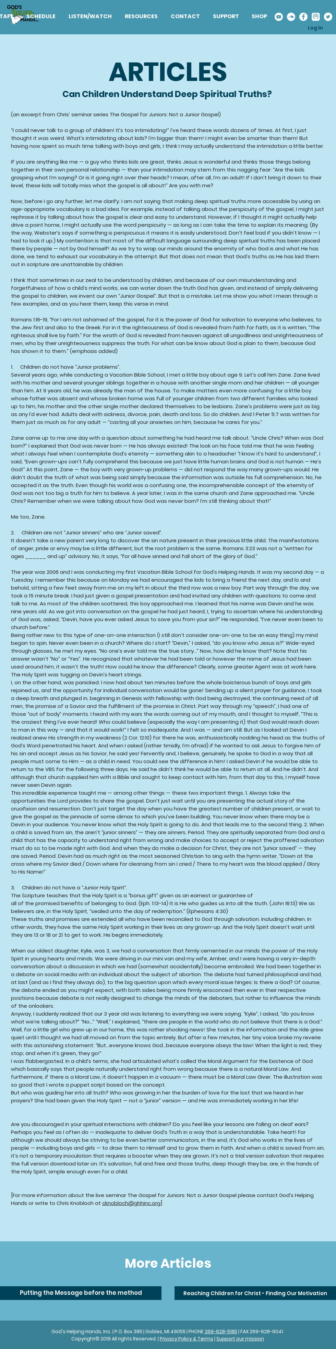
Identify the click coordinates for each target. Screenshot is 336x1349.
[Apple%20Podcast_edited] (316, 17)
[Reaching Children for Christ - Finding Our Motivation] (255, 1293)
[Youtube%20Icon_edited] (279, 17)
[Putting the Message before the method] (80, 1293)
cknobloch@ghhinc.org (131, 1203)
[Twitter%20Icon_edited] (328, 17)
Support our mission (240, 1338)
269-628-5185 (221, 1331)
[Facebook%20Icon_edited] (303, 17)
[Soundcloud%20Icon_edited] (291, 17)
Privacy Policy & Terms (186, 1338)
